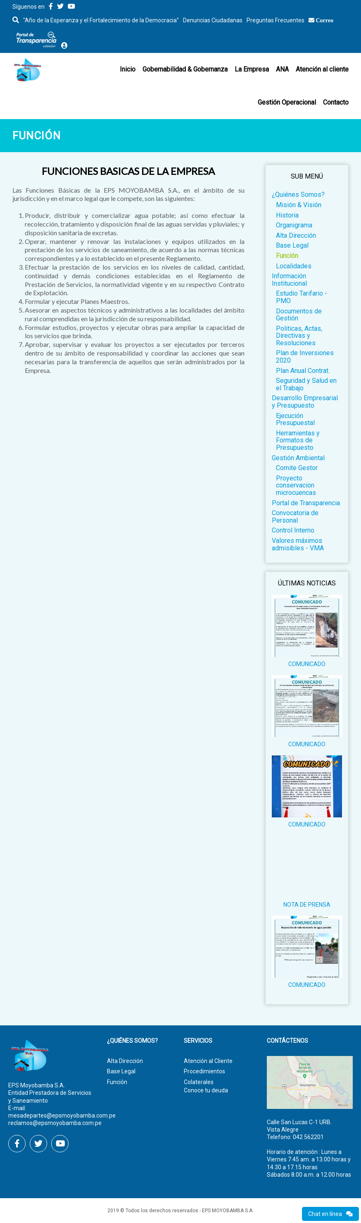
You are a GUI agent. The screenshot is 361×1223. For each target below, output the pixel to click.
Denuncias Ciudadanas (212, 20)
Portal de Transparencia (306, 503)
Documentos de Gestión (299, 314)
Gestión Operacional (287, 102)
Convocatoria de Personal (295, 516)
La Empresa (252, 69)
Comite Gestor (297, 468)
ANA (282, 69)
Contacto (336, 102)
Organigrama (294, 225)
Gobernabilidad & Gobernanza (185, 69)
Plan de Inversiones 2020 (305, 356)
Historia (287, 215)
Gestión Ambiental (298, 458)
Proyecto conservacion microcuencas (296, 485)
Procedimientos (204, 1071)
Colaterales (199, 1082)
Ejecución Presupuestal (295, 419)
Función (287, 256)
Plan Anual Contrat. (303, 371)
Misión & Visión (298, 205)
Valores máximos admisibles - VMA (298, 544)
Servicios (198, 1041)
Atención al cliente (322, 69)
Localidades (293, 266)
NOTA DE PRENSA (306, 904)
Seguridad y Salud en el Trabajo (306, 384)
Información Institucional (289, 279)
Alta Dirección (296, 235)
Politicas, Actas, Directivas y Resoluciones (299, 336)
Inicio (127, 69)
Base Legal (292, 245)
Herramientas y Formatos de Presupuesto (298, 440)
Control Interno (293, 530)
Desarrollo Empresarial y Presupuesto (305, 401)
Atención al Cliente (208, 1061)
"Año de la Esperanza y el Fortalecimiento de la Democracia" (101, 20)
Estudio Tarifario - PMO (301, 297)
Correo (325, 20)
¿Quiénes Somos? (298, 194)
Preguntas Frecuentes (275, 20)
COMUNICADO (306, 664)
